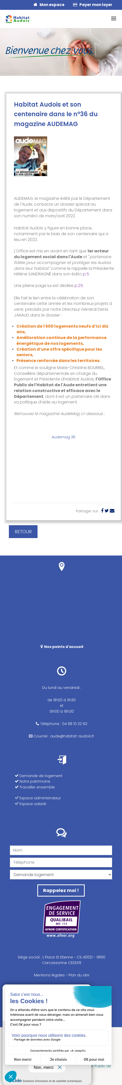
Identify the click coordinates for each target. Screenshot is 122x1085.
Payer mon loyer (92, 4)
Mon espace (48, 4)
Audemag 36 (63, 437)
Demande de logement (38, 775)
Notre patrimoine (32, 781)
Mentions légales (49, 975)
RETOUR (23, 531)
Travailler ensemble (35, 787)
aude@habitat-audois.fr (72, 736)
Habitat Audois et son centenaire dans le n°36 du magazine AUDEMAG (56, 114)
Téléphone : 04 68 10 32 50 (61, 723)
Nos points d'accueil (61, 646)
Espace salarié (30, 803)
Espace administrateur (38, 798)
